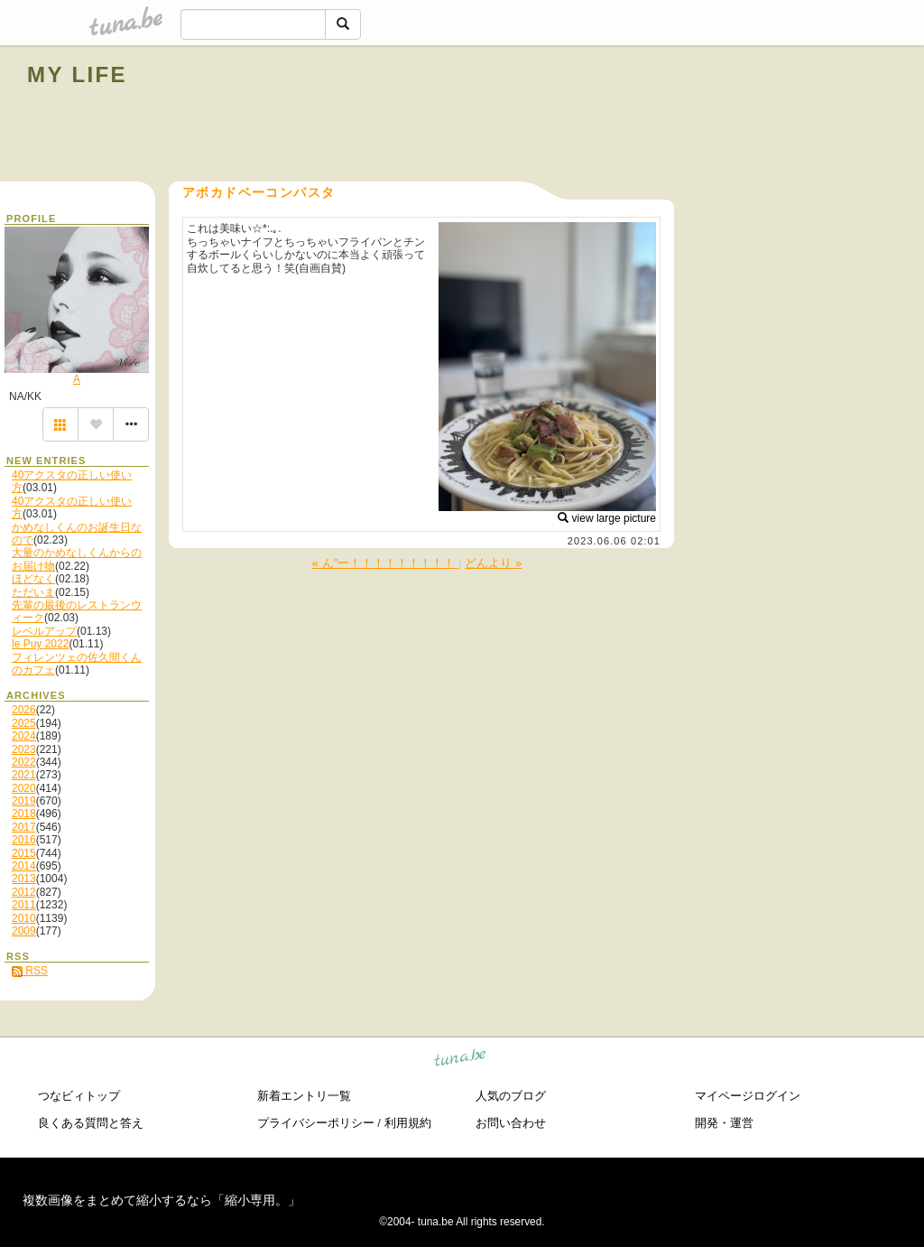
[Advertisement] (691, 115)
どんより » (493, 563)
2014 (24, 866)
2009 (24, 931)
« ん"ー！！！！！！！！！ (385, 563)
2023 (24, 749)
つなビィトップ (79, 1096)
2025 (24, 723)
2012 (24, 892)
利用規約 (407, 1123)
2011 (24, 904)
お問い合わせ (511, 1123)
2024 (24, 736)
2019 (24, 801)
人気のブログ (511, 1096)
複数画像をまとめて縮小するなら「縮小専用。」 (161, 1200)
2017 (24, 827)
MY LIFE (77, 74)
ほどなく (33, 578)
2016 (24, 839)
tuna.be (460, 1060)
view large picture (607, 518)
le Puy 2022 (40, 643)
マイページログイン (747, 1096)
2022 (24, 762)
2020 (24, 788)
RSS (30, 970)
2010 (24, 918)
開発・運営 (724, 1123)
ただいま (33, 592)
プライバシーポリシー (315, 1123)
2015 (24, 853)
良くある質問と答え (90, 1123)
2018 (24, 813)
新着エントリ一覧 (304, 1096)
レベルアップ (44, 631)
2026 (24, 709)
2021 (24, 774)
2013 (24, 878)
